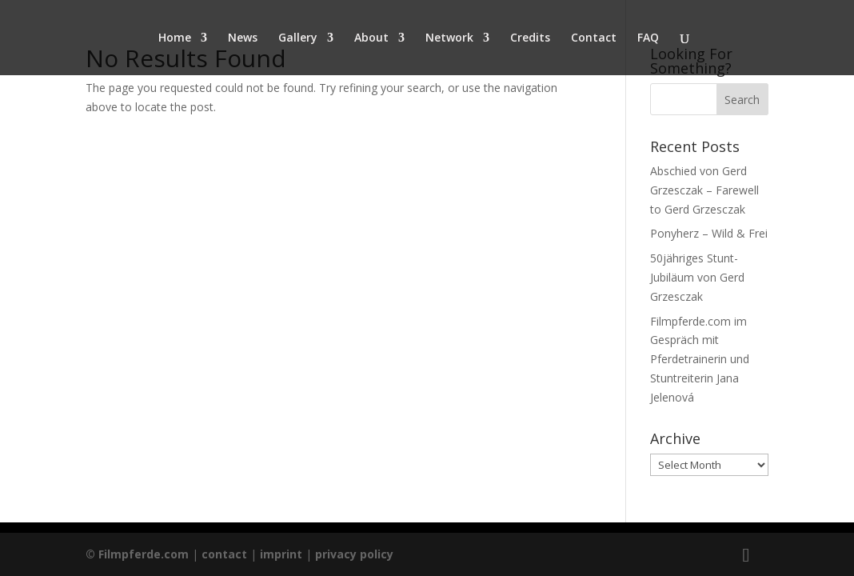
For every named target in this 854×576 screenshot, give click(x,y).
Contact (594, 38)
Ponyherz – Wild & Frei (709, 233)
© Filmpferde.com (139, 554)
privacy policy (354, 554)
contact (224, 554)
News (242, 38)
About (371, 38)
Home (174, 38)
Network (449, 38)
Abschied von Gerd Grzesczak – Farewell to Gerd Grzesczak (704, 190)
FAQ (648, 38)
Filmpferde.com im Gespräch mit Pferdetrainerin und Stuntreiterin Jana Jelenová (699, 359)
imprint (281, 554)
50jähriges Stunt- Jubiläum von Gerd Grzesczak (697, 277)
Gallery (297, 38)
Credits (530, 38)
